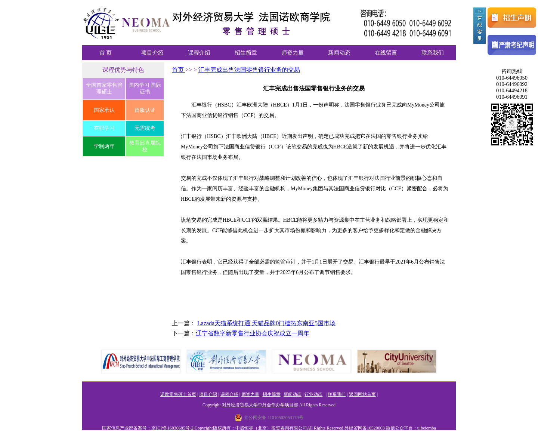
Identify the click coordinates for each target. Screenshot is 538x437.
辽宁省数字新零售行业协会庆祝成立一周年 (252, 333)
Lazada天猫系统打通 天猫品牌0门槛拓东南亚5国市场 (266, 323)
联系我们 (432, 53)
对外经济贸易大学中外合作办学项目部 (260, 404)
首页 (178, 70)
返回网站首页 (362, 394)
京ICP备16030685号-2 (172, 428)
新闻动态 (339, 53)
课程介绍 (199, 53)
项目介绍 (152, 53)
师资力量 (292, 53)
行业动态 (313, 394)
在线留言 (386, 53)
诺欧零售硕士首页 (178, 394)
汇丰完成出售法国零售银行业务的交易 (249, 70)
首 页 (105, 53)
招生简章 (246, 53)
